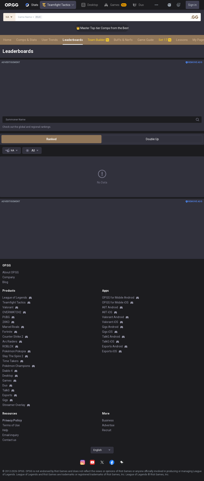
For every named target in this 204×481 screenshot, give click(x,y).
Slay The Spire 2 (12, 356)
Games (7, 380)
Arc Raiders (9, 341)
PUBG (6, 317)
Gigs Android (110, 326)
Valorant (7, 307)
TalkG (6, 390)
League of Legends (14, 297)
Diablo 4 (7, 370)
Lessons (182, 40)
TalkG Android (111, 336)
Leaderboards (73, 40)
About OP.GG (10, 272)
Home (7, 40)
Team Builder (98, 40)
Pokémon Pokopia (14, 351)
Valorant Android (113, 317)
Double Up (152, 139)
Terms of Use (11, 425)
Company (8, 277)
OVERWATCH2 (11, 312)
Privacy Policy (12, 420)
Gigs (5, 400)
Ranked (51, 139)
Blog (5, 282)
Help (5, 430)
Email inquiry (10, 435)
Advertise (108, 425)
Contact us (9, 440)
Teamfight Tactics (57, 4)
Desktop (7, 375)
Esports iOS (109, 351)
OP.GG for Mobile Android (118, 297)
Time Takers (10, 361)
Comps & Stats (26, 40)
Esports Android (112, 346)
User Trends (50, 40)
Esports (7, 395)
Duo (5, 385)
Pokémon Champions (16, 366)
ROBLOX (7, 346)
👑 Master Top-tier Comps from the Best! (107, 28)
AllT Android (110, 307)
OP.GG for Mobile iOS (115, 302)
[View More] (156, 5)
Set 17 (165, 40)
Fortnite (7, 331)
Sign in (192, 5)
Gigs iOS (107, 331)
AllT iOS (107, 312)
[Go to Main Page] (11, 5)
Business (108, 420)
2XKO (6, 322)
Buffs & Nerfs (123, 40)
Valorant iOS (110, 322)
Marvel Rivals (10, 326)
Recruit (106, 430)
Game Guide (145, 40)
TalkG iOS (108, 341)
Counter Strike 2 (12, 336)
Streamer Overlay (13, 405)
